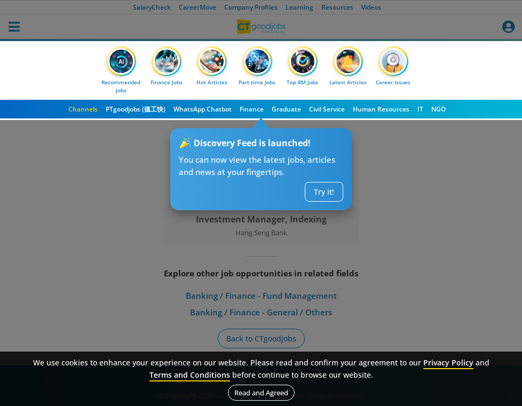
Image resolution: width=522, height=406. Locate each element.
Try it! (324, 192)
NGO (438, 109)
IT (420, 109)
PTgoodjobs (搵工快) (135, 109)
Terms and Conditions (189, 375)
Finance (252, 109)
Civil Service (327, 109)
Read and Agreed (261, 392)
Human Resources (381, 109)
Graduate (286, 109)
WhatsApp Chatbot (202, 109)
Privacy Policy (448, 362)
